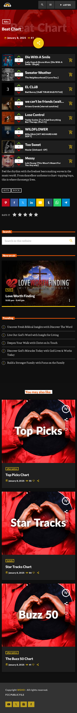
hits (6, 21)
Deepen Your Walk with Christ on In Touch (32, 342)
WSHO (21, 689)
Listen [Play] (65, 4)
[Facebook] (31, 704)
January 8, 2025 (15, 38)
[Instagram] (23, 704)
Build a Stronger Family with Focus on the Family (36, 362)
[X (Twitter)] (16, 704)
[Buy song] (69, 60)
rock (16, 190)
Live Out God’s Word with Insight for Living (33, 335)
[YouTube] (8, 704)
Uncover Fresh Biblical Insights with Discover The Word (39, 327)
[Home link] (7, 5)
